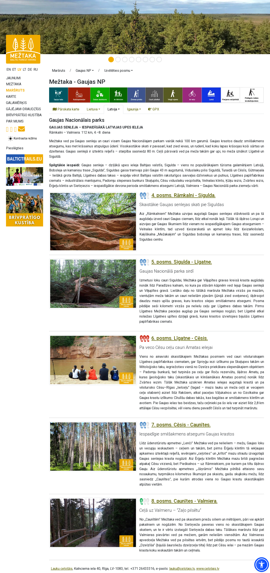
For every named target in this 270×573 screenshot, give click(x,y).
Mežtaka (13, 84)
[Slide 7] (152, 59)
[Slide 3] (125, 59)
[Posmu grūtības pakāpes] (144, 196)
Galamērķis (16, 103)
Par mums (15, 121)
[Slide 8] (159, 59)
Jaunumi (13, 78)
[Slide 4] (131, 59)
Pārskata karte (66, 109)
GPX (153, 109)
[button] (85, 71)
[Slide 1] (111, 59)
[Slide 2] (118, 59)
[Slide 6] (145, 59)
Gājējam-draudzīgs (23, 109)
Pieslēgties (14, 148)
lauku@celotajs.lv (182, 569)
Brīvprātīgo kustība (24, 115)
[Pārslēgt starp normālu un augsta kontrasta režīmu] (22, 138)
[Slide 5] (138, 59)
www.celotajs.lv (207, 569)
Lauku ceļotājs (61, 569)
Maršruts (15, 90)
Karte (11, 97)
